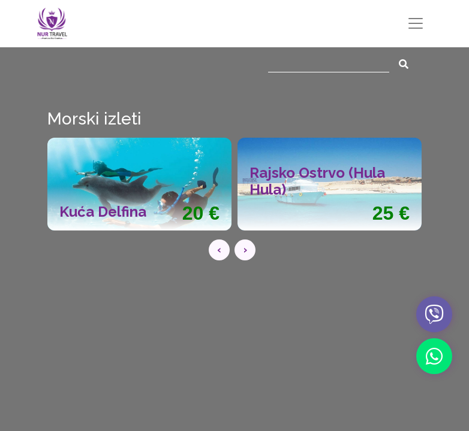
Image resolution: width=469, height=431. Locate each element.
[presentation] (219, 249)
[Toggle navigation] (415, 23)
